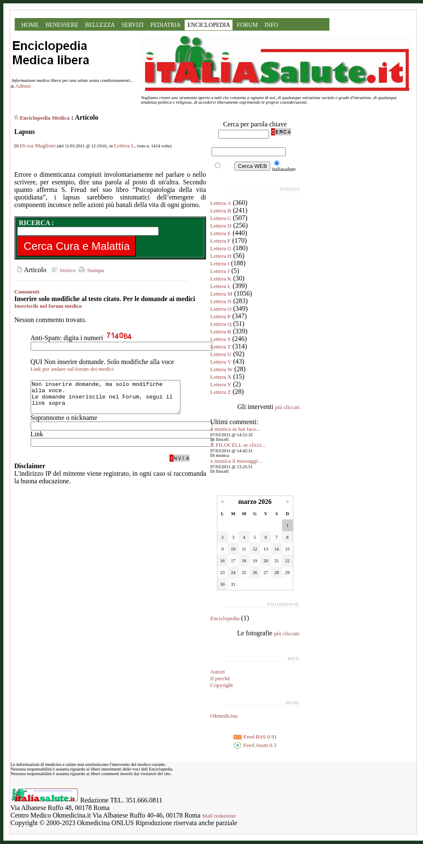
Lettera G (221, 248)
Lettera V (220, 362)
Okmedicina (224, 716)
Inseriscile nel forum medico (48, 306)
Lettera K (221, 278)
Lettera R (220, 331)
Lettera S (220, 339)
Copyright (221, 685)
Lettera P (220, 316)
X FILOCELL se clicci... (238, 445)
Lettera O (221, 309)
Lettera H (221, 256)
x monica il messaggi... (236, 461)
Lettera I (220, 263)
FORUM (247, 25)
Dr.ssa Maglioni (37, 145)
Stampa (90, 270)
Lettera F (220, 241)
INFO (271, 25)
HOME (30, 25)
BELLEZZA (100, 25)
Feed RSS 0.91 (255, 737)
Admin (23, 86)
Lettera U (221, 354)
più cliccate (287, 633)
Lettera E (220, 233)
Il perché (220, 678)
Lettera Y (220, 384)
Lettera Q (221, 324)
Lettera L (124, 145)
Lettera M (221, 294)
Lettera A (220, 203)
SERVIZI (133, 25)
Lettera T (220, 346)
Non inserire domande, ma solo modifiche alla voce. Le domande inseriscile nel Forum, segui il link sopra (114, 400)
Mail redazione (219, 816)
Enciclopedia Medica (45, 118)
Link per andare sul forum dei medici (72, 369)
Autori (217, 671)
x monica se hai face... (235, 429)
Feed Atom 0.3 (254, 745)
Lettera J (220, 271)
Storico (63, 270)
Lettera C (220, 218)
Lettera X (221, 377)
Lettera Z (220, 392)
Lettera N (221, 301)
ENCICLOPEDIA (208, 25)
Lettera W (221, 369)
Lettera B (220, 210)
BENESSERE (61, 25)
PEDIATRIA (165, 25)
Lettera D (221, 226)
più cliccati (287, 407)
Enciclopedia (225, 618)
